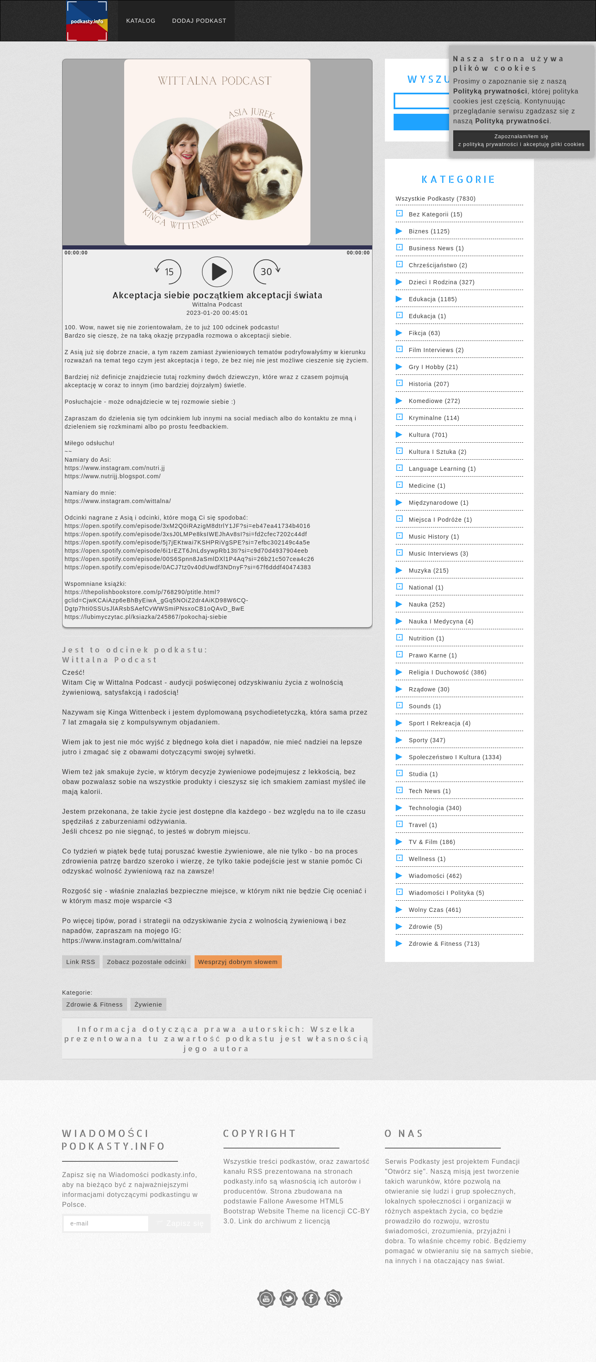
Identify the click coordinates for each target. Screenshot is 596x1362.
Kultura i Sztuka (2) (438, 451)
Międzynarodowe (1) (439, 502)
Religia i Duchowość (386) (448, 672)
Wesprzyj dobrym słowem (238, 961)
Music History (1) (434, 536)
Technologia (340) (435, 808)
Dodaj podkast (199, 20)
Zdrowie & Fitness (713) (444, 943)
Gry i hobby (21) (433, 367)
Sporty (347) (427, 740)
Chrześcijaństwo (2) (438, 265)
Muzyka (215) (429, 570)
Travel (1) (423, 825)
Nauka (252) (427, 604)
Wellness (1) (427, 859)
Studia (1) (423, 774)
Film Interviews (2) (436, 350)
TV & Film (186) (432, 842)
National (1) (426, 587)
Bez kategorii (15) (436, 214)
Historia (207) (429, 384)
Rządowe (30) (429, 689)
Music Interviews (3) (439, 553)
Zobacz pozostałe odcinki (146, 961)
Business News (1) (436, 248)
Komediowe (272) (435, 401)
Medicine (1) (427, 485)
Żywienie (148, 1004)
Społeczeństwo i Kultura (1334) (455, 757)
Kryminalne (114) (434, 418)
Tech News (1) (430, 791)
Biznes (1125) (429, 231)
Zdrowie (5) (426, 926)
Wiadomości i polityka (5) (447, 893)
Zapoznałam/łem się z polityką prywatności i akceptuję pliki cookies (521, 140)
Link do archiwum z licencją (284, 1221)
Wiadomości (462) (435, 876)
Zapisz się (179, 1223)
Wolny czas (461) (435, 909)
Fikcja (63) (424, 333)
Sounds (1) (425, 706)
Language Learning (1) (442, 468)
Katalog (141, 20)
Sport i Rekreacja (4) (440, 723)
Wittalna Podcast (110, 659)
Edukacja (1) (428, 316)
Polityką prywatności (490, 91)
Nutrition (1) (427, 638)
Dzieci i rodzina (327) (442, 282)
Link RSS (81, 961)
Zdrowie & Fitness (94, 1004)
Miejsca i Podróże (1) (440, 519)
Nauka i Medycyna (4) (441, 621)
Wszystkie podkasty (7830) (436, 198)
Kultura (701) (428, 435)
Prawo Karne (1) (433, 655)
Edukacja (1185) (433, 299)
